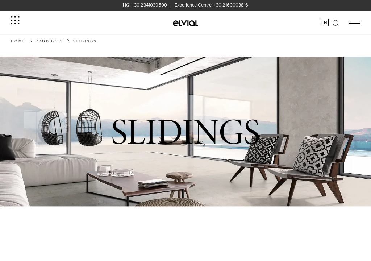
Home (18, 41)
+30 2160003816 (231, 4)
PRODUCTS (49, 41)
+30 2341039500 (149, 4)
